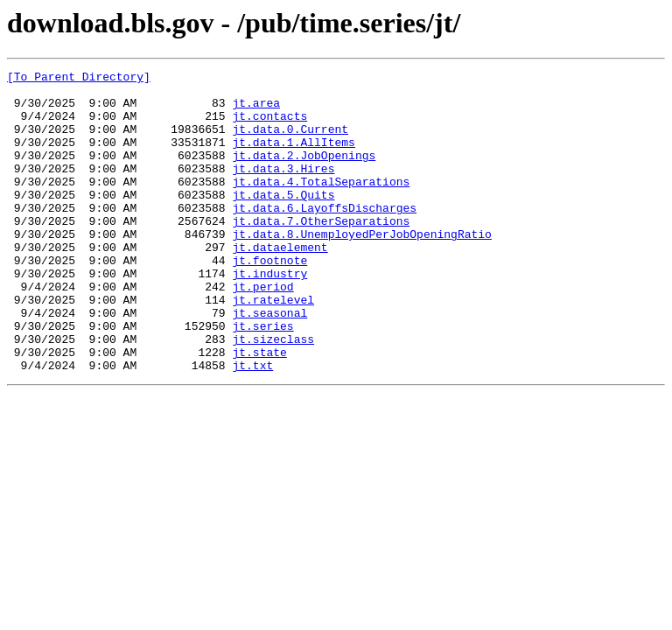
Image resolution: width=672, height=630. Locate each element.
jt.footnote (269, 299)
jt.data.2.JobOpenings (303, 173)
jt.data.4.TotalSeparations (321, 205)
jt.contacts (269, 126)
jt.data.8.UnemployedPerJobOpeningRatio (361, 268)
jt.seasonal (269, 362)
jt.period (262, 331)
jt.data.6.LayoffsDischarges (324, 236)
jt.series (262, 378)
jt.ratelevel (273, 346)
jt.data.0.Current (290, 142)
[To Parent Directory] (78, 79)
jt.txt (252, 425)
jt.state (259, 409)
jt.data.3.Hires (283, 189)
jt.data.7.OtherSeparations (321, 252)
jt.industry (269, 315)
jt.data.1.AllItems (293, 157)
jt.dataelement (279, 283)
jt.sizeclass (273, 394)
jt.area (256, 110)
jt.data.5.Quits (283, 220)
